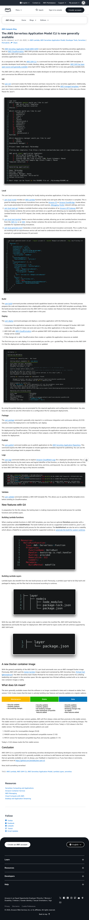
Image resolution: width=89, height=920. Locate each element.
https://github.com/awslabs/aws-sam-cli (30, 760)
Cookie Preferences (28, 906)
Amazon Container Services (15, 791)
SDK (23, 222)
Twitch (9, 828)
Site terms (15, 906)
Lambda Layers (58, 771)
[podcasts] (82, 898)
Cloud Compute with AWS (14, 796)
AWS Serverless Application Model (40, 771)
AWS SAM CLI (32, 62)
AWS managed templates (69, 86)
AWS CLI (14, 222)
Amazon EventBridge (67, 202)
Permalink (5, 43)
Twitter (9, 820)
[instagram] (71, 898)
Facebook (9, 823)
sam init (8, 84)
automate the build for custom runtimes (70, 530)
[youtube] (79, 898)
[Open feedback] (86, 460)
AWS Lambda (30, 200)
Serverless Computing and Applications (19, 788)
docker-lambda (29, 672)
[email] (60, 902)
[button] (85, 3)
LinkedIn (9, 826)
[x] (60, 898)
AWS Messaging (11, 793)
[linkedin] (68, 898)
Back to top (44, 914)
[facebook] (64, 898)
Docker (61, 205)
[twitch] (75, 898)
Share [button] (14, 43)
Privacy (7, 906)
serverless (68, 771)
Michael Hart (80, 672)
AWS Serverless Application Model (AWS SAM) (21, 49)
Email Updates (11, 831)
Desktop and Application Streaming (18, 798)
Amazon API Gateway (68, 208)
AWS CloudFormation (16, 51)
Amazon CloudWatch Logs (46, 460)
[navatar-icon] (83, 3)
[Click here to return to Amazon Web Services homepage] (8, 11)
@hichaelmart (7, 675)
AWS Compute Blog (9, 29)
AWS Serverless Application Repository (66, 445)
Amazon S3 (53, 202)
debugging (55, 205)
